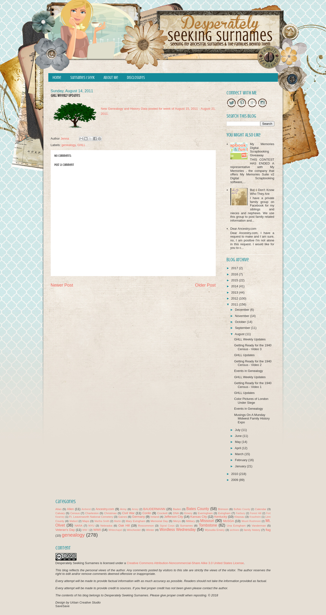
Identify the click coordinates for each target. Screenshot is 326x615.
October (241, 322)
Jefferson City (173, 516)
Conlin (146, 513)
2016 (235, 274)
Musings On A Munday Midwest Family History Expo (252, 418)
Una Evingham (236, 525)
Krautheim (255, 517)
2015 (235, 280)
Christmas (110, 513)
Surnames (186, 525)
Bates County (197, 509)
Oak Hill (124, 525)
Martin (117, 521)
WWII (97, 530)
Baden (177, 509)
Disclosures (136, 77)
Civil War (128, 513)
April (238, 448)
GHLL (81, 145)
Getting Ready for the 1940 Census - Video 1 (252, 385)
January (241, 466)
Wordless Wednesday (178, 530)
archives (234, 530)
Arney (135, 509)
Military (190, 520)
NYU (91, 525)
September (243, 328)
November (242, 316)
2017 (235, 268)
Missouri (207, 521)
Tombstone (208, 525)
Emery (188, 513)
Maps (85, 520)
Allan (58, 509)
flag (268, 530)
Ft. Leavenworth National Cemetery (91, 516)
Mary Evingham (135, 520)
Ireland (154, 516)
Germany (138, 516)
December (242, 309)
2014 (235, 286)
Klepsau (239, 516)
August (240, 334)
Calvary (60, 513)
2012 (235, 298)
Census (75, 513)
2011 (235, 304)
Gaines (122, 516)
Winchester (134, 529)
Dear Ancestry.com (243, 228)
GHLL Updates (244, 355)
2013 (235, 292)
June (239, 436)
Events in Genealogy (248, 371)
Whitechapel (115, 530)
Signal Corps (167, 525)
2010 (235, 474)
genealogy (68, 145)
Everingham (205, 513)
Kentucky (220, 516)
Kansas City (198, 516)
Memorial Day (159, 520)
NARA (78, 525)
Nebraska (106, 525)
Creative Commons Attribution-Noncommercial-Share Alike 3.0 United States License (185, 563)
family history (252, 529)
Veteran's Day (65, 530)
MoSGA (228, 521)
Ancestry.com (104, 509)
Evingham (224, 513)
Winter (150, 529)
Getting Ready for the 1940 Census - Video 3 (252, 347)
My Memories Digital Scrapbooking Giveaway (262, 149)
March (239, 454)
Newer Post (62, 285)
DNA (176, 513)
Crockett (162, 513)
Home (57, 77)
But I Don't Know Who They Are (262, 192)
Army (123, 509)
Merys (177, 520)
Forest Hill (255, 513)
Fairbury (240, 513)
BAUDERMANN (154, 509)
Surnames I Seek (82, 77)
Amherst (86, 509)
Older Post (205, 285)
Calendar (260, 509)
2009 (235, 480)
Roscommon (146, 525)
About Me (111, 77)
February (241, 460)
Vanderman (259, 525)
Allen (70, 509)
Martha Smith (101, 521)
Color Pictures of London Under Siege (251, 400)
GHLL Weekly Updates (250, 339)
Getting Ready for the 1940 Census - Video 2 (252, 363)
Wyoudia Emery (215, 529)
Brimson (223, 509)
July (238, 430)
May (238, 442)
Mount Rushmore (251, 521)
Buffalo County (242, 509)
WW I (85, 530)
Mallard (74, 521)
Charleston (92, 513)
